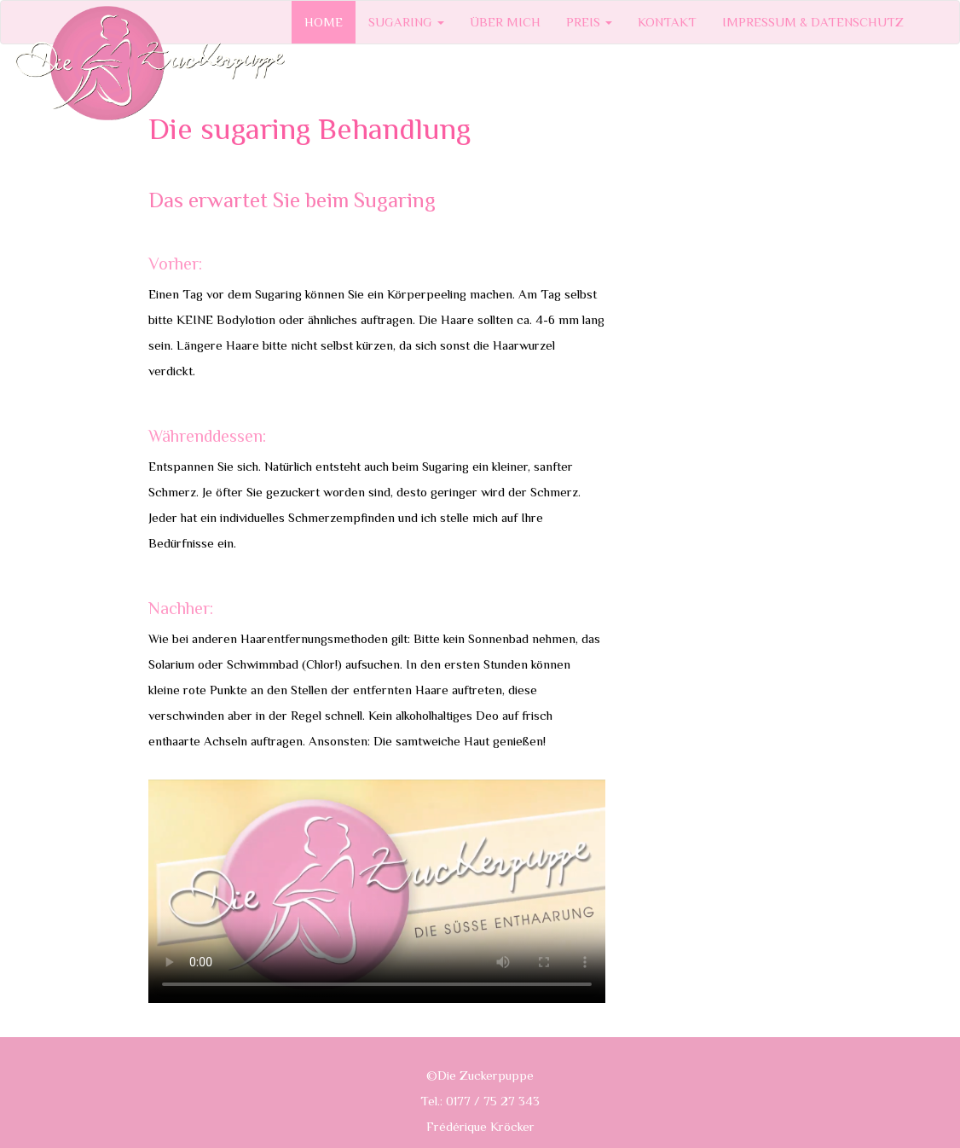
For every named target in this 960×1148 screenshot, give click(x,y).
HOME (323, 21)
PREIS (589, 21)
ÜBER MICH (505, 21)
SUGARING (406, 21)
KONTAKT (667, 21)
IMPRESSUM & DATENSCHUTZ (813, 21)
